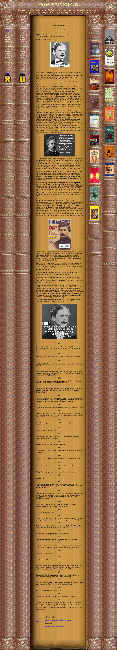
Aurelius (7, 73)
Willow (22, 73)
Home (7, 30)
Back (37, 621)
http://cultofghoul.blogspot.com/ (54, 626)
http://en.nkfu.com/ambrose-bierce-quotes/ (58, 620)
